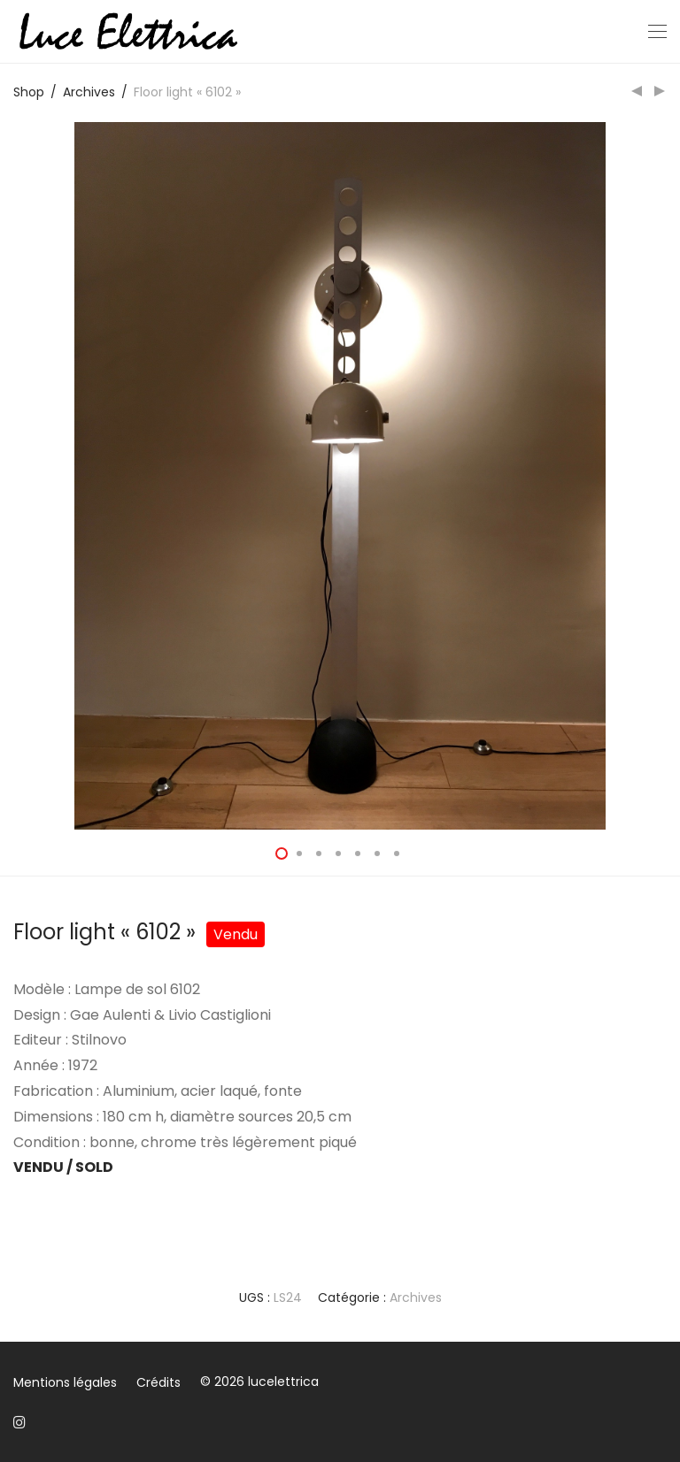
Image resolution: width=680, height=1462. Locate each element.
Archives (89, 92)
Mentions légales (65, 1382)
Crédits (158, 1382)
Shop (28, 92)
